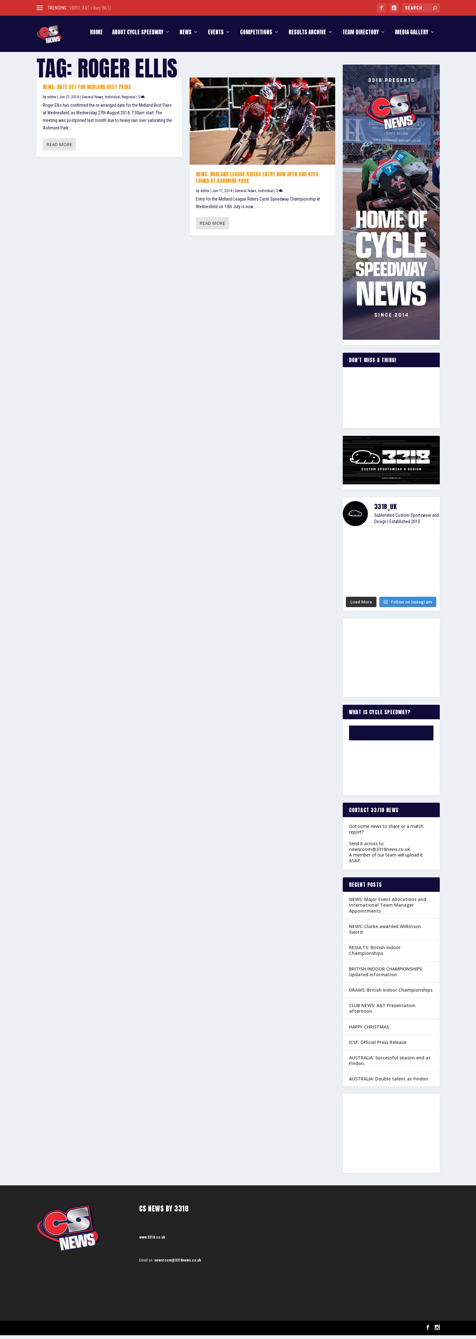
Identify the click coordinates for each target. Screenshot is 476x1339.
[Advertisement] (391, 662)
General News (92, 101)
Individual (112, 101)
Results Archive (307, 36)
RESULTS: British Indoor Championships (375, 954)
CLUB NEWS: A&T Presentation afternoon (382, 1012)
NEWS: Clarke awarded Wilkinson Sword (385, 933)
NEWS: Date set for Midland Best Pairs (87, 91)
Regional (128, 101)
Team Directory (360, 36)
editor (51, 101)
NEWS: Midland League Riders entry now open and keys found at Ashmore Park (257, 181)
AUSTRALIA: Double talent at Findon (388, 1083)
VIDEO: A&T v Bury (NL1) (90, 7)
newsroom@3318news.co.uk (379, 853)
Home (96, 36)
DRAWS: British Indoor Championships (391, 994)
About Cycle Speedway (137, 36)
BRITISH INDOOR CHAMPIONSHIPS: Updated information (386, 975)
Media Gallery (411, 36)
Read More (59, 148)
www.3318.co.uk (152, 1241)
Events (216, 36)
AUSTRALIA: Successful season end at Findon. (390, 1064)
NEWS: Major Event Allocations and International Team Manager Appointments (387, 909)
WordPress (109, 1332)
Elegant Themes (68, 1332)
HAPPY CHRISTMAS (369, 1031)
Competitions (256, 36)
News (186, 36)
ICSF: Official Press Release (377, 1046)
